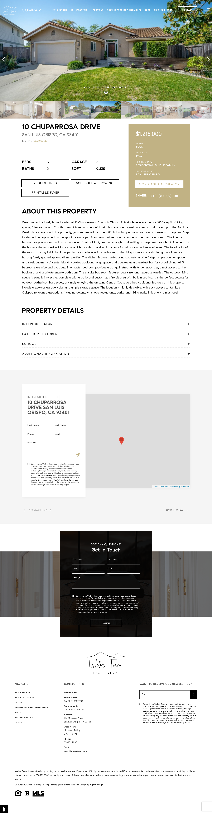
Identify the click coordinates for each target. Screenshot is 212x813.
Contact (187, 10)
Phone (75, 582)
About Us (98, 10)
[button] (4, 809)
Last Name (112, 573)
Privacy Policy (50, 466)
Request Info (45, 197)
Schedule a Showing (95, 197)
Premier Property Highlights (124, 10)
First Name (77, 573)
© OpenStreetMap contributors (178, 487)
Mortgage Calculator (173, 184)
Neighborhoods (163, 10)
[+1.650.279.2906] (42, 775)
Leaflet (155, 487)
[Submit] (63, 455)
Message (76, 591)
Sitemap (53, 785)
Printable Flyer (45, 207)
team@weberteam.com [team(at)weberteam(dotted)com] (75, 751)
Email (109, 582)
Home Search (59, 10)
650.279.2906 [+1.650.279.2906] (70, 743)
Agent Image (96, 785)
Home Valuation (80, 10)
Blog (147, 10)
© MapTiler (163, 487)
